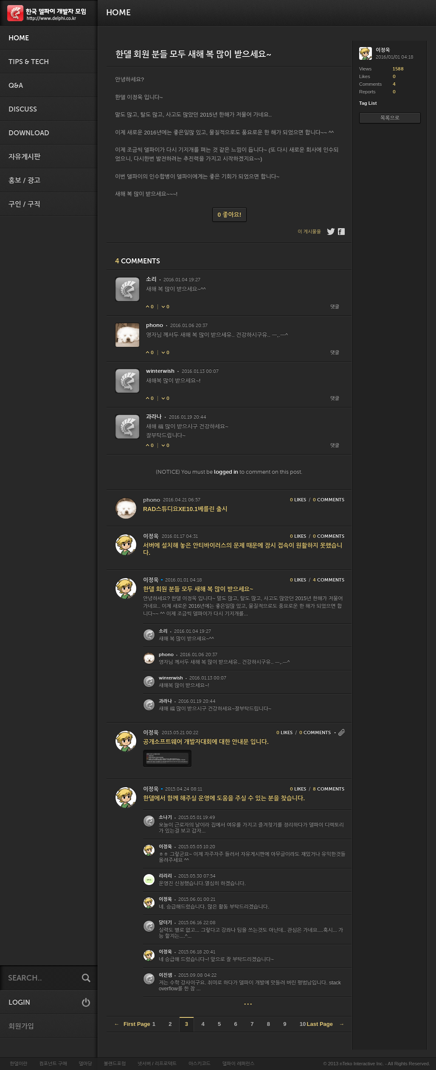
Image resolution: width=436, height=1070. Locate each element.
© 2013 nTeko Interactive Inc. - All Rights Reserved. (376, 1063)
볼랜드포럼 (115, 1063)
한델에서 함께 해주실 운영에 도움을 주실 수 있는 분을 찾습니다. (224, 798)
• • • (248, 1004)
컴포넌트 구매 (53, 1063)
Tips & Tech (28, 62)
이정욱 (151, 536)
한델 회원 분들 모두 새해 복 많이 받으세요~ (198, 589)
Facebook (342, 231)
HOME (18, 38)
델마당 (85, 1063)
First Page (132, 1024)
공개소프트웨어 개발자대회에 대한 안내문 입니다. (206, 741)
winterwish (160, 371)
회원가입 (21, 1026)
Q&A (15, 85)
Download (28, 133)
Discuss (22, 109)
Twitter (331, 231)
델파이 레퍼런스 (238, 1063)
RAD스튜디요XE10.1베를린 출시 (185, 509)
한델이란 (18, 1063)
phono (154, 325)
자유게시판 (24, 157)
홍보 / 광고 (24, 180)
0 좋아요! (230, 214)
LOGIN (19, 1002)
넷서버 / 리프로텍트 (157, 1063)
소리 (151, 279)
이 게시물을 (309, 232)
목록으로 (389, 118)
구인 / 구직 (24, 204)
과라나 (154, 416)
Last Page (325, 1024)
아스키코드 (199, 1063)
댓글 (334, 307)
